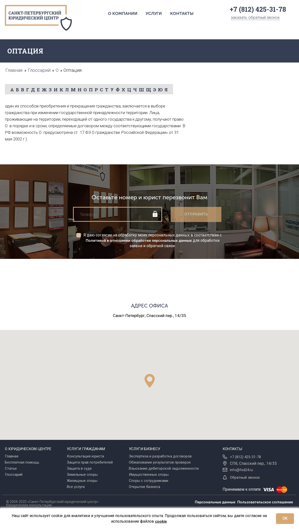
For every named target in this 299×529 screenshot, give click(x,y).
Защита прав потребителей (90, 462)
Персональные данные (216, 502)
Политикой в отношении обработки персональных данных (139, 240)
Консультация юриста (85, 456)
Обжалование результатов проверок (160, 462)
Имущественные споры (149, 474)
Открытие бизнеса (144, 487)
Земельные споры (82, 474)
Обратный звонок (245, 477)
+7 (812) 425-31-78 (245, 457)
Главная (11, 456)
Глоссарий (13, 474)
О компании (122, 13)
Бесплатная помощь (22, 462)
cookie (161, 521)
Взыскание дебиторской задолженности (164, 468)
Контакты (182, 13)
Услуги (154, 13)
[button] (149, 381)
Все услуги (76, 487)
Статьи (11, 468)
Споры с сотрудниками (148, 480)
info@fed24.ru (241, 470)
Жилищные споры (82, 480)
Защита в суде (79, 468)
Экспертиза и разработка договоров (160, 456)
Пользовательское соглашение (265, 502)
